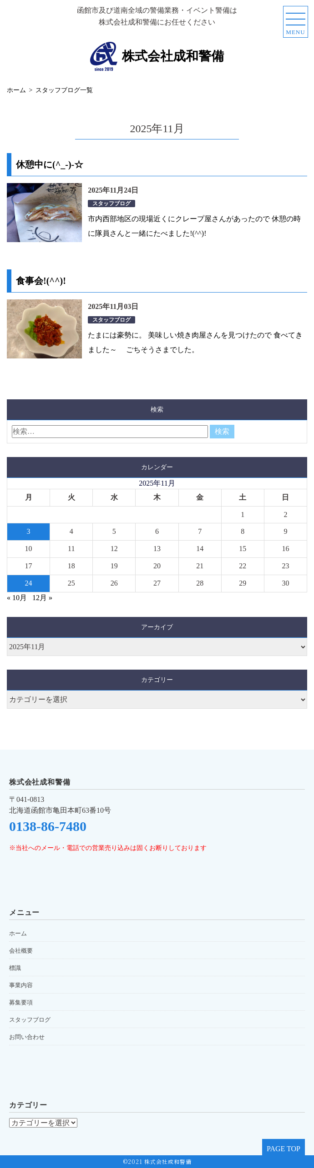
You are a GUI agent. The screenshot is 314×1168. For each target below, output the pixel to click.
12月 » (42, 597)
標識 (15, 967)
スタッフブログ (111, 203)
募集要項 (21, 1002)
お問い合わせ (27, 1037)
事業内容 (21, 985)
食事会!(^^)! (41, 281)
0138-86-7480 (47, 826)
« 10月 (17, 597)
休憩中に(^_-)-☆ (49, 164)
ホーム (18, 933)
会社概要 (21, 950)
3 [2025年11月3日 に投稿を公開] (28, 531)
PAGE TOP (283, 1149)
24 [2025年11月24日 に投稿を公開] (28, 583)
